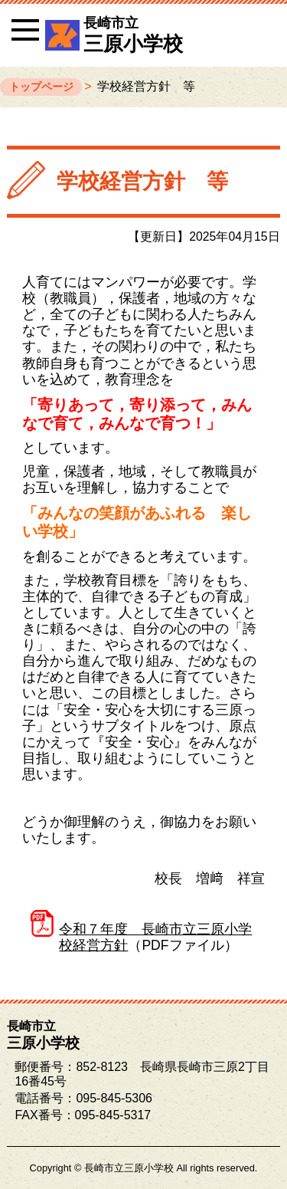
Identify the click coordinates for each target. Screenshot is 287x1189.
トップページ (41, 86)
